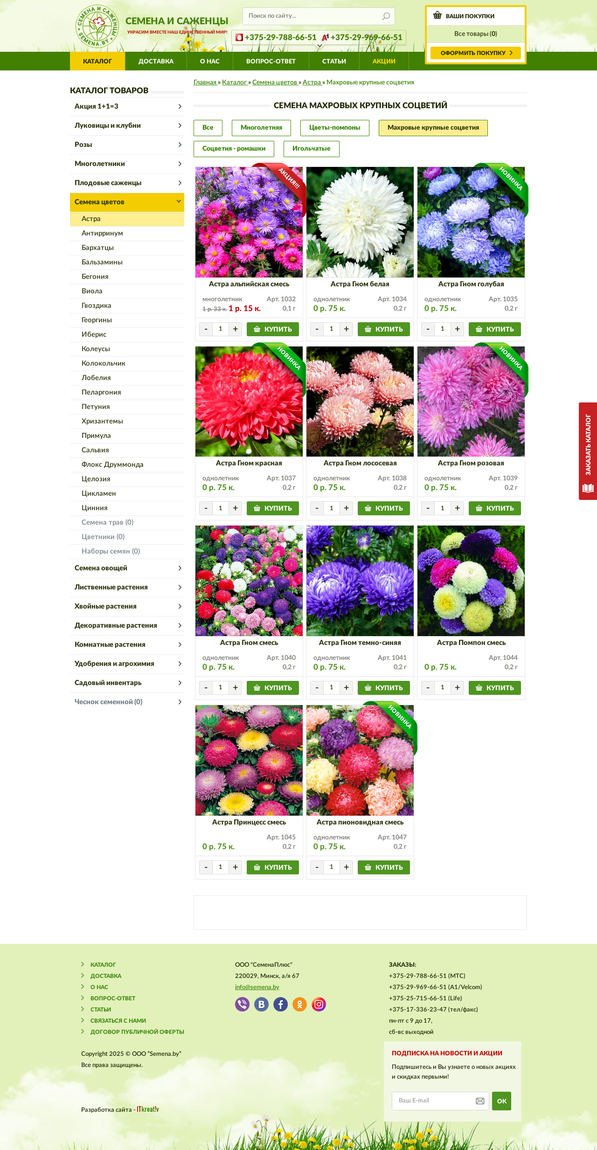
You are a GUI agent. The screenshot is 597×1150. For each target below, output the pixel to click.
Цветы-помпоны (335, 128)
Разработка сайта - (120, 1109)
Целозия (96, 479)
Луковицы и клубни (108, 125)
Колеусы (96, 349)
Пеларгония (101, 392)
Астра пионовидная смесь (360, 822)
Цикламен (99, 493)
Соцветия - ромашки (233, 148)
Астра (91, 218)
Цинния (95, 508)
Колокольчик (103, 363)
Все (208, 128)
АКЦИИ (384, 62)
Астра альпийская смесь (249, 284)
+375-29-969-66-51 (367, 38)
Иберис (94, 334)
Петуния (96, 406)
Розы (83, 144)
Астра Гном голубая (471, 284)
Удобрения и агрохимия (114, 663)
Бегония (95, 276)
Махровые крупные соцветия (433, 128)
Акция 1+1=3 (96, 106)
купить (278, 329)
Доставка (156, 62)
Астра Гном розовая (471, 463)
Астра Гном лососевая (360, 463)
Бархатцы (98, 247)
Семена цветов (100, 202)
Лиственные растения (111, 587)
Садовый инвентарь (108, 682)
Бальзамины (102, 262)
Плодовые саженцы (108, 183)
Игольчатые (311, 148)
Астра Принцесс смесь (249, 822)
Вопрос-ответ (271, 62)
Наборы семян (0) (111, 551)
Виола (92, 291)
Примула (96, 435)
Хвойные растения (106, 606)
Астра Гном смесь (249, 642)
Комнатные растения (110, 644)
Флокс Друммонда (113, 464)
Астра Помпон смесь (471, 642)
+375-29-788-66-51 (281, 38)
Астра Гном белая (360, 284)
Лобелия (96, 377)
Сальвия (95, 450)
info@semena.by (257, 987)
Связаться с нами (118, 1021)
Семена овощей (101, 568)
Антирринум (102, 233)
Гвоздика (96, 305)
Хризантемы (102, 421)
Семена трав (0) (107, 522)
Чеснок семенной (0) (108, 702)
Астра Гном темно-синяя (360, 642)
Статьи (334, 62)
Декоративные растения (116, 625)
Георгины (97, 320)
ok (502, 1102)
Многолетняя (261, 128)
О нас (210, 62)
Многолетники (100, 163)
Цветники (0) (103, 536)
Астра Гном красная (249, 463)
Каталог (97, 62)
